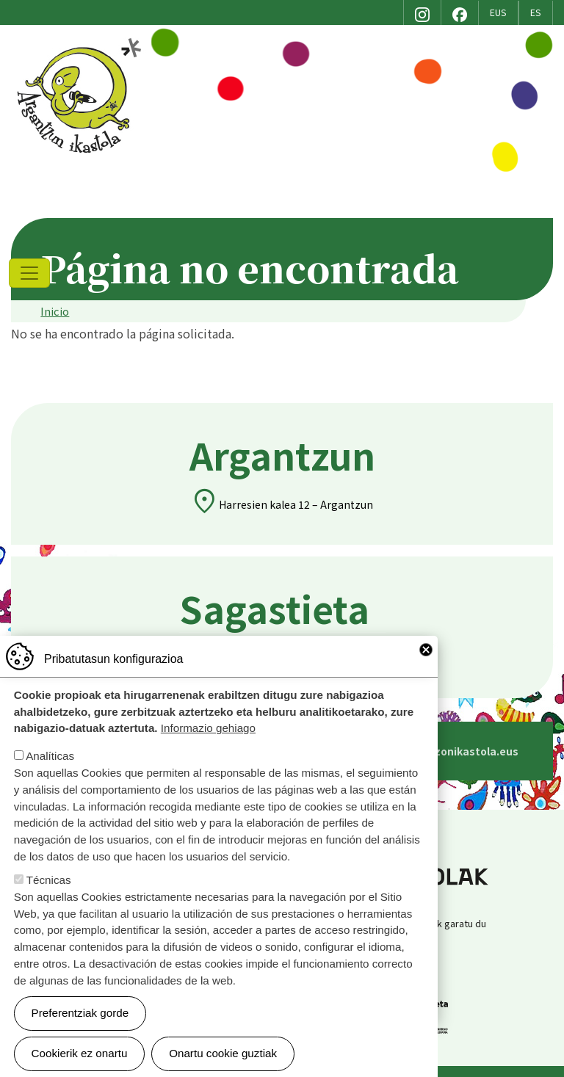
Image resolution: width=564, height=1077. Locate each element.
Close (426, 650)
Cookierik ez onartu (80, 1053)
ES (535, 12)
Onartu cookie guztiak (223, 1053)
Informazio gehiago (208, 728)
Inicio (54, 311)
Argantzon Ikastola (81, 43)
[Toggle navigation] (29, 273)
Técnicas (48, 880)
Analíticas (50, 756)
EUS (498, 12)
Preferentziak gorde (80, 1013)
